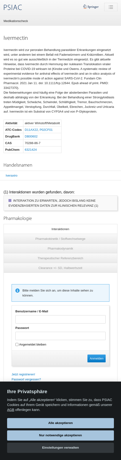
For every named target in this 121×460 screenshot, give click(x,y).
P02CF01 (46, 130)
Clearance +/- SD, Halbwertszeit (60, 268)
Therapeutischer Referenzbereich (60, 258)
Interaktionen (60, 229)
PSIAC (12, 8)
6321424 (31, 149)
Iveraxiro (11, 175)
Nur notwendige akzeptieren (60, 435)
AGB (10, 410)
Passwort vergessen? (26, 379)
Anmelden (97, 358)
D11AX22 (31, 130)
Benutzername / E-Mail (31, 311)
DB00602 (31, 136)
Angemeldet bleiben (30, 344)
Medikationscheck (16, 21)
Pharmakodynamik (60, 248)
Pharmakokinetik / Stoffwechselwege (60, 239)
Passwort (22, 328)
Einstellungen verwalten (60, 447)
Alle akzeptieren (60, 423)
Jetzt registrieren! (23, 374)
